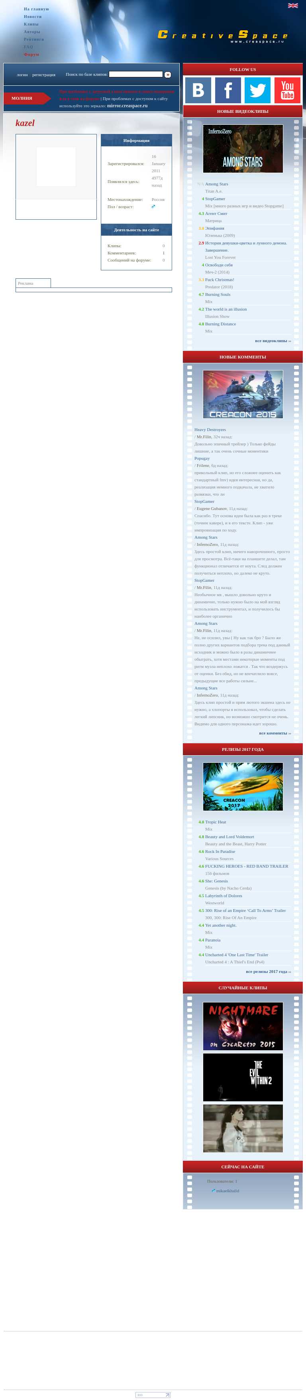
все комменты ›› (275, 733)
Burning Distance (220, 323)
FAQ (28, 47)
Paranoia (212, 939)
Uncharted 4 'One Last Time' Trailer (236, 954)
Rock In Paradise (220, 851)
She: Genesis (216, 880)
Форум (31, 54)
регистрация (43, 74)
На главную (36, 9)
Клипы (31, 24)
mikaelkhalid (227, 1190)
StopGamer (215, 198)
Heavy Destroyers (210, 429)
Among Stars (216, 183)
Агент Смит (216, 213)
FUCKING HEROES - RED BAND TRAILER (246, 866)
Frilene (203, 465)
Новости (33, 16)
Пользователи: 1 (222, 1181)
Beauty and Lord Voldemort (229, 836)
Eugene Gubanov (212, 508)
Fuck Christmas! (219, 279)
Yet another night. (221, 925)
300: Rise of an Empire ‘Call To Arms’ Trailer (245, 910)
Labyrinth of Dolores (223, 895)
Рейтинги (34, 39)
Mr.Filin (204, 436)
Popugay (202, 458)
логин (22, 74)
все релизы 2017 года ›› (268, 971)
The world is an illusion (226, 309)
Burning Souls (217, 294)
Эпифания (214, 228)
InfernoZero (207, 544)
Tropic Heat (215, 821)
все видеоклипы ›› (273, 340)
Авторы (32, 32)
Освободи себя (219, 264)
